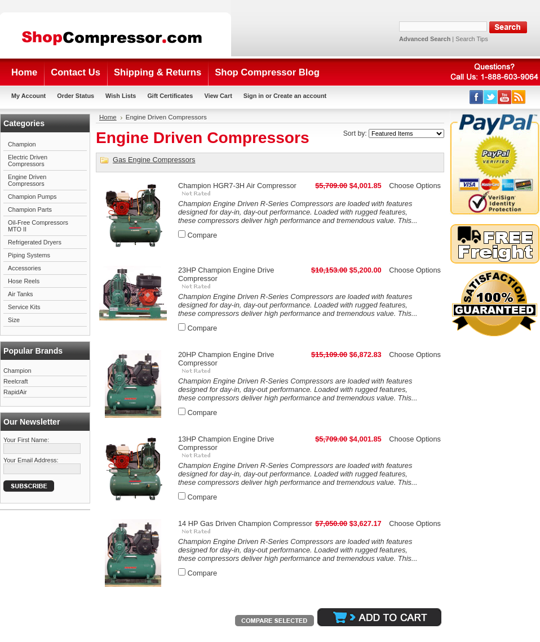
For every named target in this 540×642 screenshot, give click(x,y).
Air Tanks (20, 294)
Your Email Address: (31, 460)
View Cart (218, 95)
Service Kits (24, 307)
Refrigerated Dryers (34, 242)
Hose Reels (23, 281)
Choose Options (415, 185)
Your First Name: (26, 439)
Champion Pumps (32, 196)
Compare (203, 235)
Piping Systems (29, 255)
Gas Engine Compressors (154, 159)
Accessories (24, 268)
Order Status (75, 95)
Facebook (477, 97)
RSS (519, 97)
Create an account (299, 95)
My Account (28, 95)
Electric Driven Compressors (27, 160)
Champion (22, 144)
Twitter (491, 97)
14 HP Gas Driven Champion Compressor (245, 523)
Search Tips (471, 38)
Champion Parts (30, 209)
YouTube (505, 97)
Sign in (254, 95)
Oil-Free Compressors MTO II (38, 226)
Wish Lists (120, 95)
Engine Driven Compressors (27, 180)
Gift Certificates (170, 95)
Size (14, 319)
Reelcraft (15, 381)
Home (108, 117)
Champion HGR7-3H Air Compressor (237, 185)
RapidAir (15, 392)
